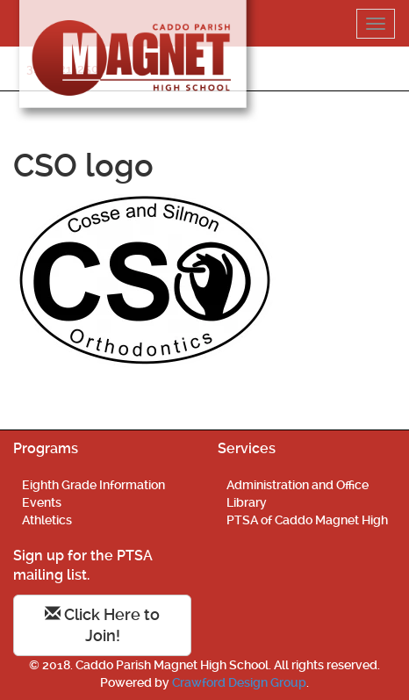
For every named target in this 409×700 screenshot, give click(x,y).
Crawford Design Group (239, 682)
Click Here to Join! (102, 625)
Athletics (47, 520)
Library (246, 502)
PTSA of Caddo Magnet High (307, 520)
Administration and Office (297, 485)
